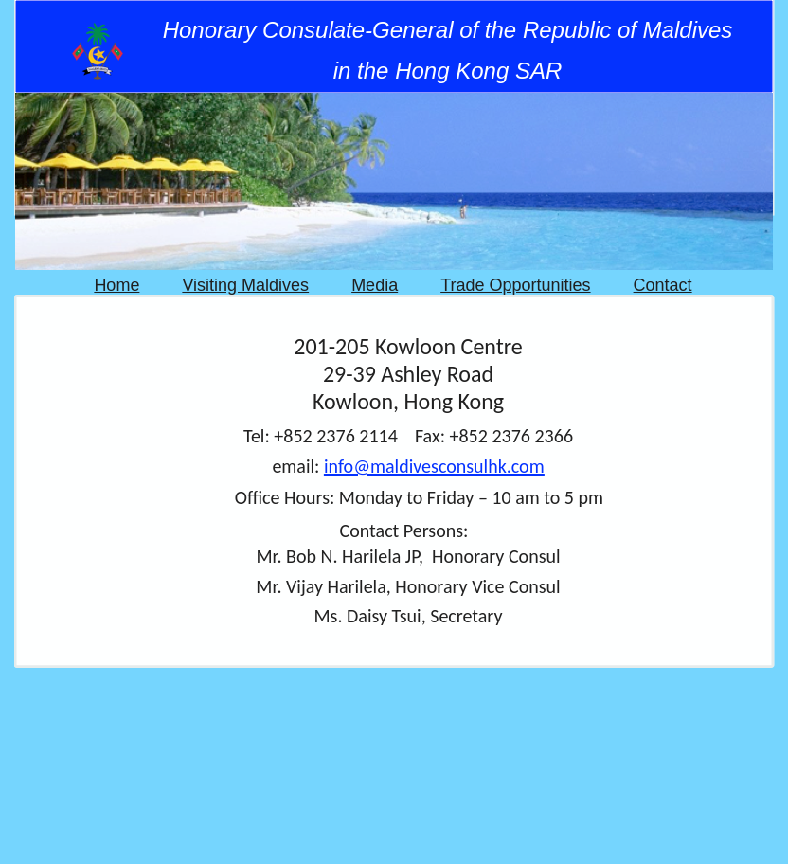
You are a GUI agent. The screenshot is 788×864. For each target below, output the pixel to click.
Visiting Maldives (245, 285)
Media (374, 285)
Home (116, 285)
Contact (663, 285)
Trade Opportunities (515, 285)
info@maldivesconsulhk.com (434, 466)
